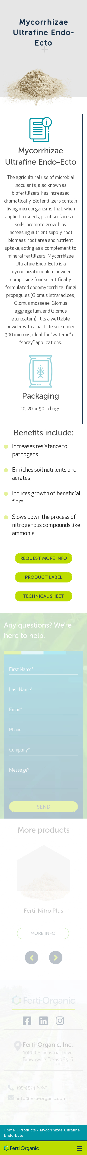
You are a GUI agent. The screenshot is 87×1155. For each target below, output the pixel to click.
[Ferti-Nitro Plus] (43, 892)
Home (9, 1130)
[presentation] (31, 958)
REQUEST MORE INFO (43, 558)
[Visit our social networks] (27, 1021)
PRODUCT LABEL (43, 577)
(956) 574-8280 (27, 1087)
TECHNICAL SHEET (43, 596)
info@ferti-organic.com (37, 1098)
